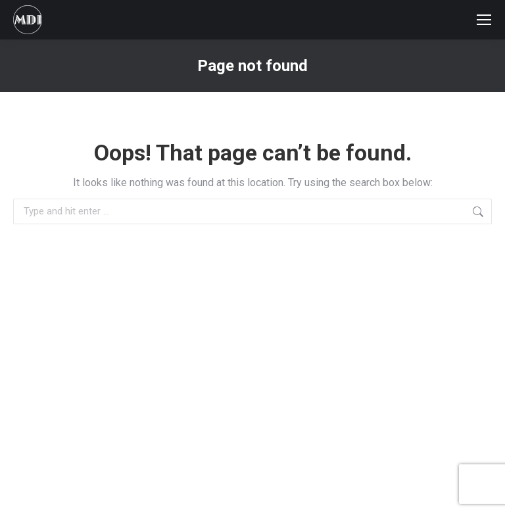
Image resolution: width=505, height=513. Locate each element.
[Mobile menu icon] (484, 20)
